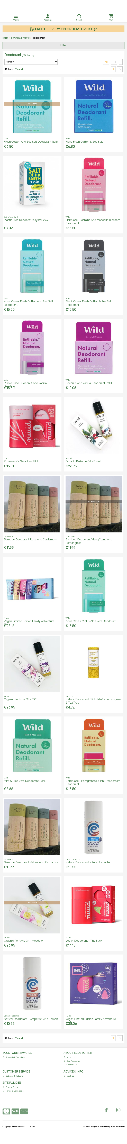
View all (19, 69)
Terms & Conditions (13, 1091)
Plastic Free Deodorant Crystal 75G (26, 220)
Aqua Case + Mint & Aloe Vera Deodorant (91, 621)
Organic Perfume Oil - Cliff (20, 699)
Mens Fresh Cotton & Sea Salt (84, 141)
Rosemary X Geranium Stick (21, 461)
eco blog (69, 1076)
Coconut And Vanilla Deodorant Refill (89, 383)
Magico (94, 1126)
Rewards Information (14, 1057)
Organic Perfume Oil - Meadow (23, 940)
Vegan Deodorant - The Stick (84, 940)
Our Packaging (72, 1061)
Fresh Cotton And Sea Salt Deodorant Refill (31, 141)
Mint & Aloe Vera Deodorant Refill (25, 781)
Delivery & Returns (13, 1076)
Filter (63, 45)
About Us (69, 1057)
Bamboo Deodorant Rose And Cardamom (30, 539)
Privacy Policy (10, 1087)
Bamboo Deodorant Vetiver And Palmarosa (31, 862)
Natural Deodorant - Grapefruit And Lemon (31, 1019)
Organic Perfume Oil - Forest (83, 461)
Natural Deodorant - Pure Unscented (88, 862)
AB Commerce (117, 1126)
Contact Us (70, 1065)
